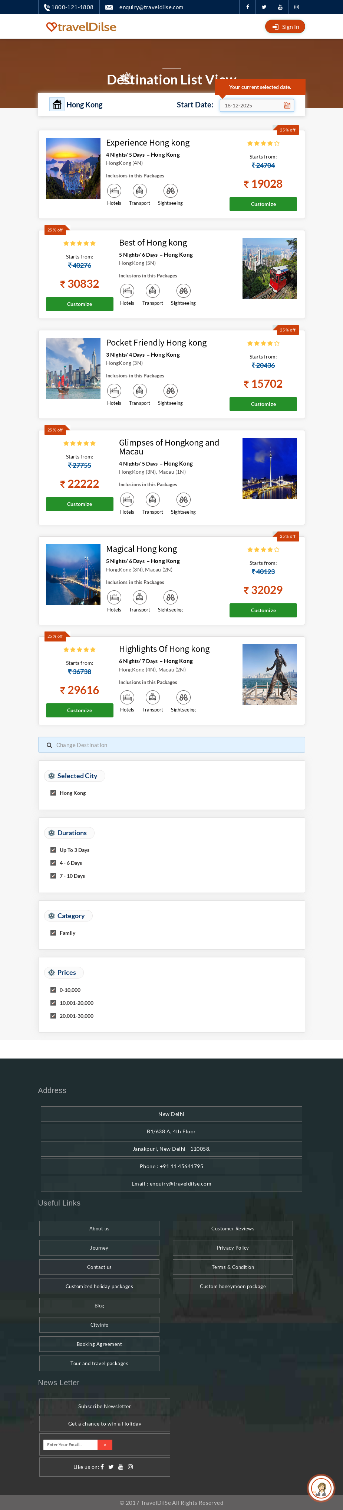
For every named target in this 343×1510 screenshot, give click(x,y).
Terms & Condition (233, 1267)
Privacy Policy (233, 1248)
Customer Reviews (232, 1228)
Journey (99, 1248)
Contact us (99, 1267)
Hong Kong (73, 793)
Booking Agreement (99, 1344)
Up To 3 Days (74, 850)
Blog (100, 1306)
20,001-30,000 (76, 1016)
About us (99, 1228)
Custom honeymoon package (233, 1286)
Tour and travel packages (99, 1363)
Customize (263, 204)
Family (67, 933)
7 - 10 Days (72, 876)
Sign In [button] (290, 26)
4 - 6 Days (71, 863)
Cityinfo (99, 1325)
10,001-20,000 (76, 1003)
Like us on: (86, 1467)
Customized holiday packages (99, 1286)
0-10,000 (70, 990)
